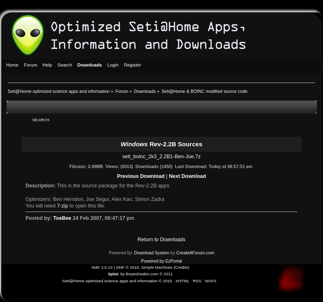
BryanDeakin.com (142, 274)
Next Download (187, 176)
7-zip (62, 206)
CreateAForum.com (195, 252)
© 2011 (165, 274)
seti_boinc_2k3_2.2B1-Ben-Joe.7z (162, 156)
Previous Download (141, 176)
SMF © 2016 (127, 267)
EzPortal (173, 260)
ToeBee (62, 218)
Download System (151, 252)
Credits (181, 267)
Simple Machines (156, 267)
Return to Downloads (161, 239)
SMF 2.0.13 (102, 267)
